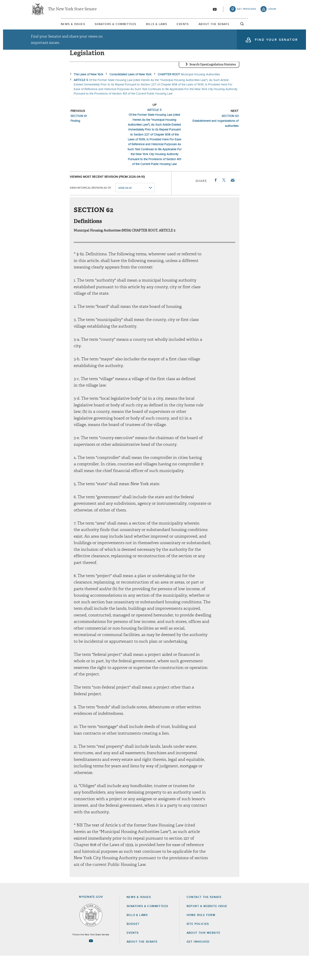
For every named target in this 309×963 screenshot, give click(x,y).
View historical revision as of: (91, 194)
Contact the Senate (204, 904)
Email (232, 187)
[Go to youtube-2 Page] (91, 948)
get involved (246, 10)
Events (193, 26)
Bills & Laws (153, 26)
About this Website (204, 940)
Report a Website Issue (207, 913)
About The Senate (238, 26)
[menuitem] (42, 26)
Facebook (215, 187)
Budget (133, 931)
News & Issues (42, 26)
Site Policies (198, 931)
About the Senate (142, 948)
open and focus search (273, 27)
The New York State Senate (72, 10)
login (272, 10)
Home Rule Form (201, 922)
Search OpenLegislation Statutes (212, 72)
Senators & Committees (98, 26)
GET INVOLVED (198, 948)
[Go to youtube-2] (214, 10)
